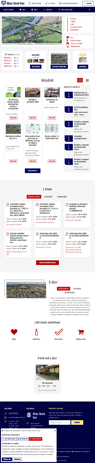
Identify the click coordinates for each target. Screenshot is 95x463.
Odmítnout (17, 459)
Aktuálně (73, 19)
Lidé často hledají (76, 27)
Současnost (63, 288)
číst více (13, 118)
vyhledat (88, 4)
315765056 (51, 3)
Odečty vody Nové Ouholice (8, 60)
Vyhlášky (48, 196)
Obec (14, 339)
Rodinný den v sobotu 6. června (8, 58)
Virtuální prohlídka (59, 67)
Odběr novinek (74, 30)
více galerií (36, 67)
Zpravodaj (82, 67)
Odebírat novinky (56, 408)
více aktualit (32, 171)
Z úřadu (72, 22)
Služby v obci (81, 339)
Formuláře (62, 196)
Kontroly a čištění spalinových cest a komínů (8, 63)
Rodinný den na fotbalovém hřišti (81, 94)
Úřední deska (34, 196)
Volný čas (36, 339)
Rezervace (59, 339)
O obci (72, 24)
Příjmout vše (7, 459)
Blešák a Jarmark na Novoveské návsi (81, 124)
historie (77, 288)
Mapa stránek (64, 452)
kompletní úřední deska (47, 263)
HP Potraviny (47, 383)
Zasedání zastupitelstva (80, 137)
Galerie (36, 55)
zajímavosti (69, 292)
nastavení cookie (45, 452)
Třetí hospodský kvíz (81, 108)
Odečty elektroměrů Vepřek (8, 66)
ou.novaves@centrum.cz (70, 3)
